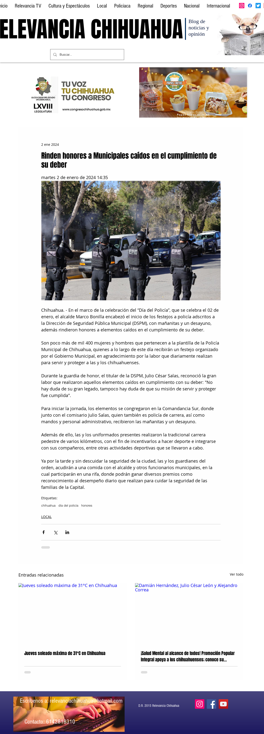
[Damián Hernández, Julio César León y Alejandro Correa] (189, 613)
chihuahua (48, 505)
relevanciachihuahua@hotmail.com (86, 700)
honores (86, 505)
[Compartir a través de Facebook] (43, 532)
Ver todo (236, 574)
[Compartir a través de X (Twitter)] (55, 532)
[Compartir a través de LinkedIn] (67, 532)
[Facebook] (250, 5)
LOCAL (46, 516)
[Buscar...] (87, 54)
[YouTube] (223, 704)
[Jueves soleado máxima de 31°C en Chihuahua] (72, 613)
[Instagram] (241, 5)
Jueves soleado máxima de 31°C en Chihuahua (64, 653)
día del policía (68, 505)
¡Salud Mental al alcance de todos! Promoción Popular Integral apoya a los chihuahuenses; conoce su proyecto (188, 656)
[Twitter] (258, 5)
